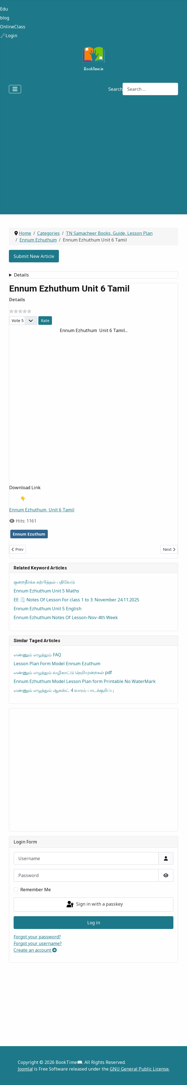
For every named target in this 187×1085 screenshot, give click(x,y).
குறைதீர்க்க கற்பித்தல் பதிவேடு (44, 582)
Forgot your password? (37, 937)
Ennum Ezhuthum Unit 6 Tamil (41, 510)
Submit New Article (34, 256)
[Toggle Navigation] (15, 89)
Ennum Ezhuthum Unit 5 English (47, 609)
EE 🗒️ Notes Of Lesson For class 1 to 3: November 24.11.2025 (76, 600)
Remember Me (35, 889)
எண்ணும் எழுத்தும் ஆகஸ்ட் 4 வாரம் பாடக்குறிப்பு (64, 690)
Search (115, 89)
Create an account (35, 950)
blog (4, 18)
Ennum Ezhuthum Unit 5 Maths (46, 591)
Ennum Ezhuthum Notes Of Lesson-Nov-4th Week (66, 617)
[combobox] (150, 89)
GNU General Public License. (139, 1069)
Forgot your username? (38, 943)
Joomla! (25, 1069)
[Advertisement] (57, 157)
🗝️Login (8, 35)
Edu (4, 9)
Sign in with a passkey (94, 904)
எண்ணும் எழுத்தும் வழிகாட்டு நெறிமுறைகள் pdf (63, 672)
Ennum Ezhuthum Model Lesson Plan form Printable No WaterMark (85, 681)
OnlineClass (12, 27)
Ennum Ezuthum (29, 534)
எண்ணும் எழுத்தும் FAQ (37, 655)
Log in (93, 923)
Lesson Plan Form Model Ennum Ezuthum (57, 663)
